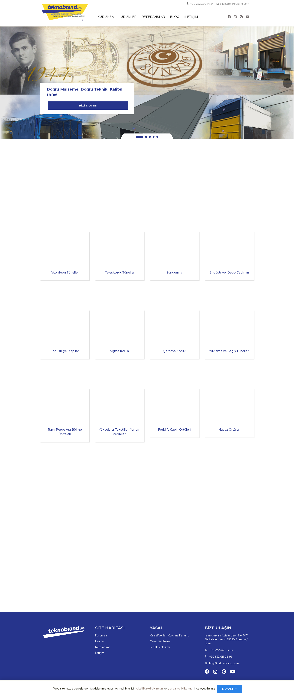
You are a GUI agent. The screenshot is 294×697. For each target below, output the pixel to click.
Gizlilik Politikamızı (150, 688)
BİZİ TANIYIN (88, 105)
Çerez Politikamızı (180, 688)
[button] (287, 83)
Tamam (227, 688)
